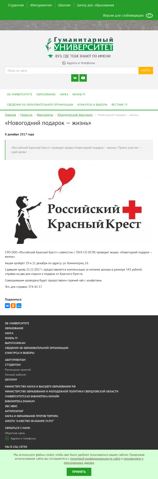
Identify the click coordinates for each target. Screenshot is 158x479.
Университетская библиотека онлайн (32, 396)
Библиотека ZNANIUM (20, 401)
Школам (64, 5)
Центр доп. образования (95, 5)
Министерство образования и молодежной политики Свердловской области (61, 391)
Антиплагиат (14, 411)
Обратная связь (15, 433)
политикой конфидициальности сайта (95, 459)
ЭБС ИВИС (11, 406)
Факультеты (45, 115)
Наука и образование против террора (31, 416)
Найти (145, 70)
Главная (10, 115)
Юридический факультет (75, 115)
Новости (26, 115)
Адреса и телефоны (20, 438)
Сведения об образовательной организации (40, 104)
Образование (46, 94)
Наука (64, 94)
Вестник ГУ (120, 104)
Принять (79, 472)
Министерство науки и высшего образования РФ (40, 386)
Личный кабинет (15, 374)
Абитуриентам (41, 5)
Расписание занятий (18, 370)
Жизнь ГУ (78, 94)
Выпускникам (15, 343)
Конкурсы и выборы (92, 104)
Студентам (16, 5)
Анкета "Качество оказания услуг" (30, 421)
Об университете (19, 94)
